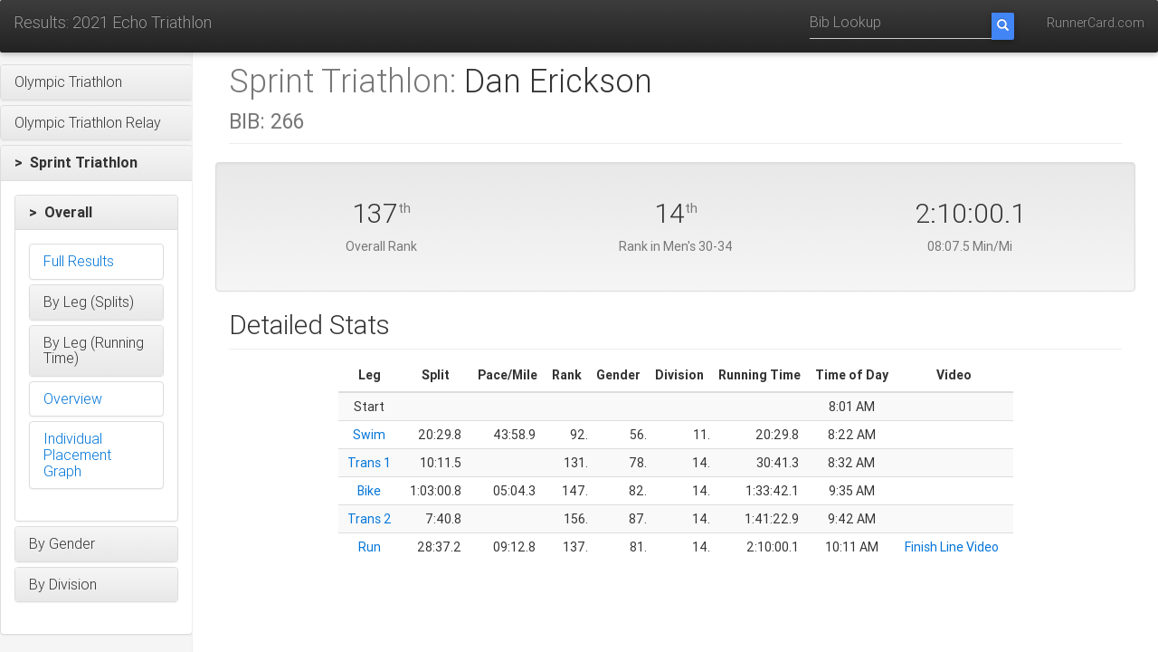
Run (369, 547)
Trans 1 (369, 463)
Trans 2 (369, 519)
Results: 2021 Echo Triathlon (113, 22)
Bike (369, 491)
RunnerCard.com (1095, 22)
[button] (96, 82)
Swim (369, 435)
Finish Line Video (952, 547)
